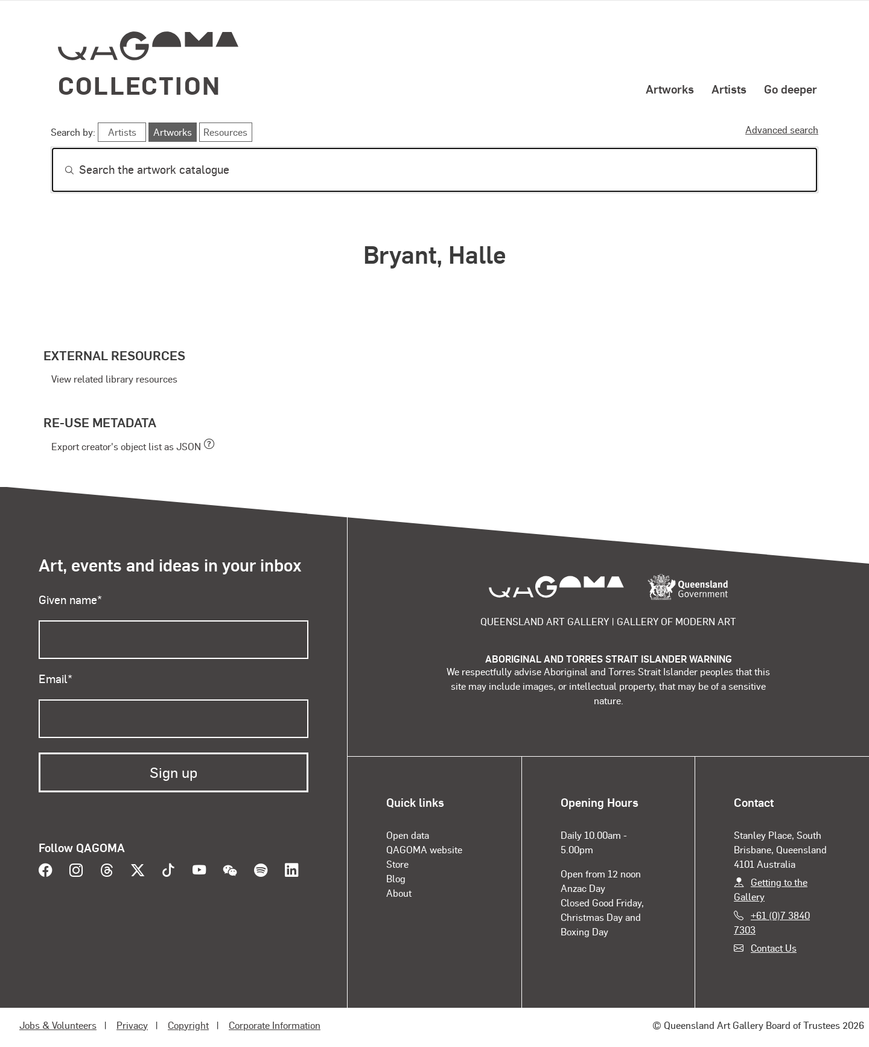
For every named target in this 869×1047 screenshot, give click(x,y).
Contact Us (774, 947)
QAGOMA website (424, 849)
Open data (407, 835)
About (399, 892)
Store (397, 864)
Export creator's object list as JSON (126, 446)
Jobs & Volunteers (58, 1025)
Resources (225, 132)
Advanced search (781, 129)
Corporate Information (274, 1025)
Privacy (132, 1025)
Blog (396, 878)
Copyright (188, 1025)
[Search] (434, 170)
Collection (139, 85)
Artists (728, 89)
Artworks (670, 89)
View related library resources (114, 378)
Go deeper (790, 89)
